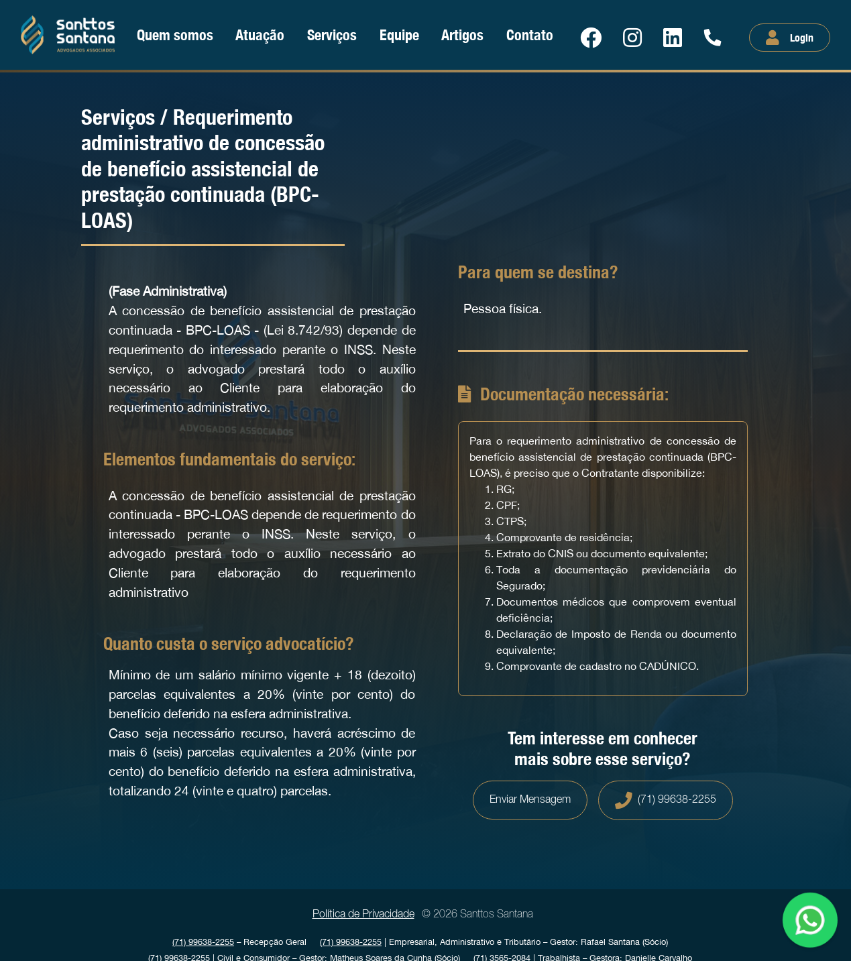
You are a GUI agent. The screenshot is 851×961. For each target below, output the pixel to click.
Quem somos (175, 34)
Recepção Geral (239, 942)
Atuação (259, 34)
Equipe (399, 34)
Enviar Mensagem (530, 800)
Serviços (332, 34)
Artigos (462, 34)
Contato (529, 34)
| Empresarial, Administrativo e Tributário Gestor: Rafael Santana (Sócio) (494, 942)
